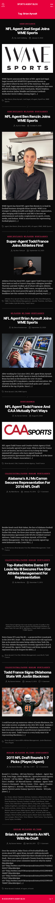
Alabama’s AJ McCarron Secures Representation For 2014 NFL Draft (27, 482)
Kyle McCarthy (19, 303)
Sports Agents (41, 111)
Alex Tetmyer (20, 250)
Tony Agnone (48, 817)
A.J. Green (8, 797)
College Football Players (16, 473)
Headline (32, 473)
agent (7, 226)
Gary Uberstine (15, 804)
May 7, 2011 (30, 767)
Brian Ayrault (17, 99)
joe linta (12, 808)
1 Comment (45, 492)
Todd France (29, 303)
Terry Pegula (9, 743)
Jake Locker (32, 806)
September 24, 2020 (37, 250)
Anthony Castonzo (31, 797)
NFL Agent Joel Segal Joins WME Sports (27, 31)
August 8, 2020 (37, 416)
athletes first (9, 299)
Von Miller (17, 819)
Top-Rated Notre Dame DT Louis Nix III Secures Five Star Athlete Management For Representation (27, 571)
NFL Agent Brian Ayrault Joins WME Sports (28, 320)
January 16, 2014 (30, 492)
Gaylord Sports (27, 804)
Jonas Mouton (31, 808)
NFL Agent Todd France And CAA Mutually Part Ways (27, 408)
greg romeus (45, 804)
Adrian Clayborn (18, 797)
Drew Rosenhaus (10, 801)
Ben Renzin (8, 99)
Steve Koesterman (20, 327)
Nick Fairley (46, 812)
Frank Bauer (40, 801)
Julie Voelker (9, 303)
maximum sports (16, 812)
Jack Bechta (22, 806)
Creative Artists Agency (26, 463)
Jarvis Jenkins (42, 806)
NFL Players (29, 111)
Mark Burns (15, 492)
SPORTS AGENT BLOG (27, 4)
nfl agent (34, 99)
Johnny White (21, 808)
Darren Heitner (22, 416)
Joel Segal (26, 99)
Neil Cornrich (27, 812)
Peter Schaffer (16, 815)
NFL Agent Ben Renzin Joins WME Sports (27, 118)
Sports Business (27, 401)
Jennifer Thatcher (38, 301)
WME (40, 226)
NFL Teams (26, 313)
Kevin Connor (15, 810)
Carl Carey (35, 799)
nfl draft (38, 812)
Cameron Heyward (24, 799)
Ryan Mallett (47, 815)
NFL (33, 812)
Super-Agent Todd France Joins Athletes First (27, 243)
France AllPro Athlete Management (26, 740)
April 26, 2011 (31, 843)
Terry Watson (28, 817)
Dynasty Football (23, 801)
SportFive (41, 99)
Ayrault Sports (19, 299)
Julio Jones (41, 808)
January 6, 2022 (37, 38)
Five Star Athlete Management (20, 301)
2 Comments (43, 767)
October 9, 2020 (35, 126)
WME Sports (47, 226)
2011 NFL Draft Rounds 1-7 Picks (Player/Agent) (27, 759)
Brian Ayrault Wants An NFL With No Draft (27, 836)
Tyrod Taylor (9, 819)
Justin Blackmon (45, 740)
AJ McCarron (9, 548)
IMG (29, 226)
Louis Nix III (40, 655)
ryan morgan (9, 817)
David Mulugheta (45, 299)
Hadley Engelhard (11, 806)
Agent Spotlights (27, 24)
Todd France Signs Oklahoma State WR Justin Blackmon (27, 674)
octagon (8, 815)
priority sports (27, 815)
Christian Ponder (45, 799)
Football (32, 801)
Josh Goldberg (22, 38)
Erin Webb (21, 126)
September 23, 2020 (39, 327)
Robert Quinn (37, 815)
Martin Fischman (36, 810)
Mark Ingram (25, 810)
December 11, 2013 (36, 582)
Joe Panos (48, 301)
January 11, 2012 (31, 681)
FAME (7, 301)
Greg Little (36, 804)
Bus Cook (14, 799)
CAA (36, 299)
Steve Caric (19, 817)
